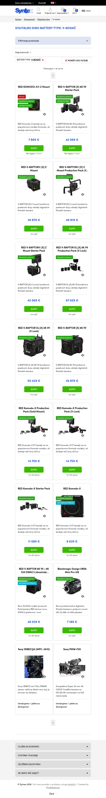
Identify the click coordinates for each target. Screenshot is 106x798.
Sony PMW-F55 (72, 649)
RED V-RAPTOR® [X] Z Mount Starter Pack (34, 249)
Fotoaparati (29, 19)
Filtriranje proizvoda (28, 40)
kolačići (72, 784)
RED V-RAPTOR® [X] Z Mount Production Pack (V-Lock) (72, 168)
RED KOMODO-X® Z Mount (34, 86)
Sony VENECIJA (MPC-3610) (34, 649)
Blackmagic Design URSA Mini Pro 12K (72, 570)
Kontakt (42, 2)
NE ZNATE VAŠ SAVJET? (28, 773)
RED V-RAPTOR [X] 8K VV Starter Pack (72, 88)
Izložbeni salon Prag (29, 764)
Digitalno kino (44, 19)
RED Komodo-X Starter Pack (34, 488)
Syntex (18, 19)
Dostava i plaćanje (28, 755)
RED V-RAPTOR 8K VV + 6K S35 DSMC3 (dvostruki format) (34, 570)
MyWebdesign (53, 787)
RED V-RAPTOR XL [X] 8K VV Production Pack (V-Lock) (72, 249)
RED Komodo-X (72, 488)
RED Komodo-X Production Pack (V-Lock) (72, 409)
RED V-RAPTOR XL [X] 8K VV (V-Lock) (34, 329)
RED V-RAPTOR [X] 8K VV (72, 327)
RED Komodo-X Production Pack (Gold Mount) (34, 409)
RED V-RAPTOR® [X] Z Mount (34, 168)
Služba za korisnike (28, 746)
